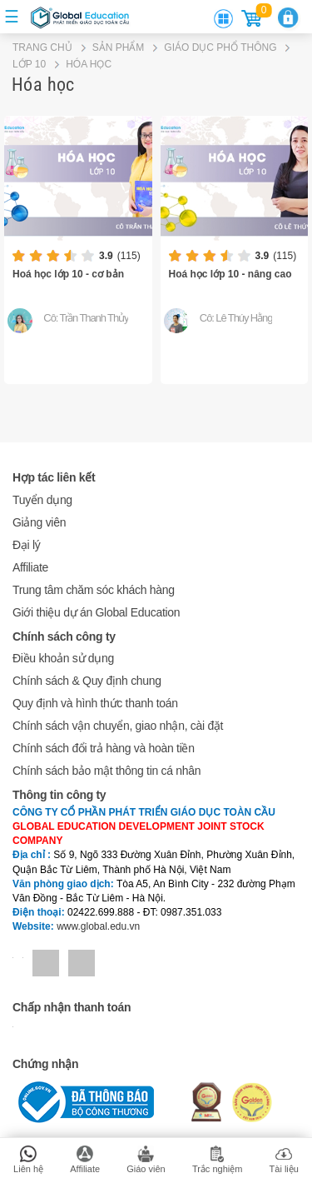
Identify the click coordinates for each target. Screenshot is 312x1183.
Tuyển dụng (42, 500)
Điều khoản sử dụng (63, 658)
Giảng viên (39, 522)
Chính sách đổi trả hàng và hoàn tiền (103, 748)
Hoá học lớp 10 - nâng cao (230, 274)
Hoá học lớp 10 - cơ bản (68, 274)
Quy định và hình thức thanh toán (95, 703)
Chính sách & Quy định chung (86, 680)
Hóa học (88, 64)
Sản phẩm (118, 47)
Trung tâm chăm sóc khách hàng (93, 589)
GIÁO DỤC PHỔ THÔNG (220, 47)
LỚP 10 (29, 64)
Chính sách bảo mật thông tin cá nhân (106, 770)
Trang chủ (42, 47)
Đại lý (26, 545)
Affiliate (30, 567)
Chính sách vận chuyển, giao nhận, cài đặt (117, 725)
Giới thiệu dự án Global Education (96, 612)
